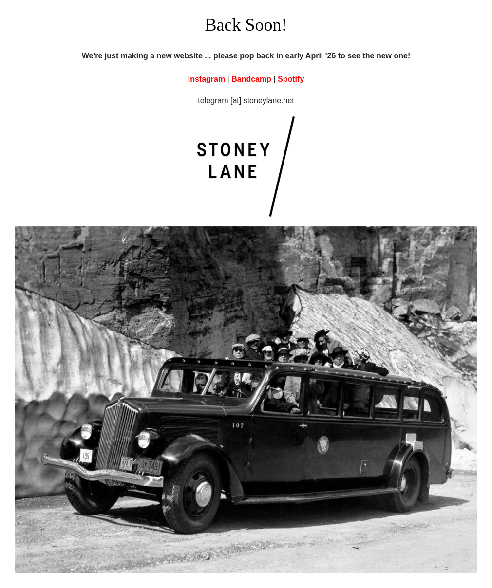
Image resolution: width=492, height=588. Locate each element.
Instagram (206, 79)
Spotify (291, 79)
